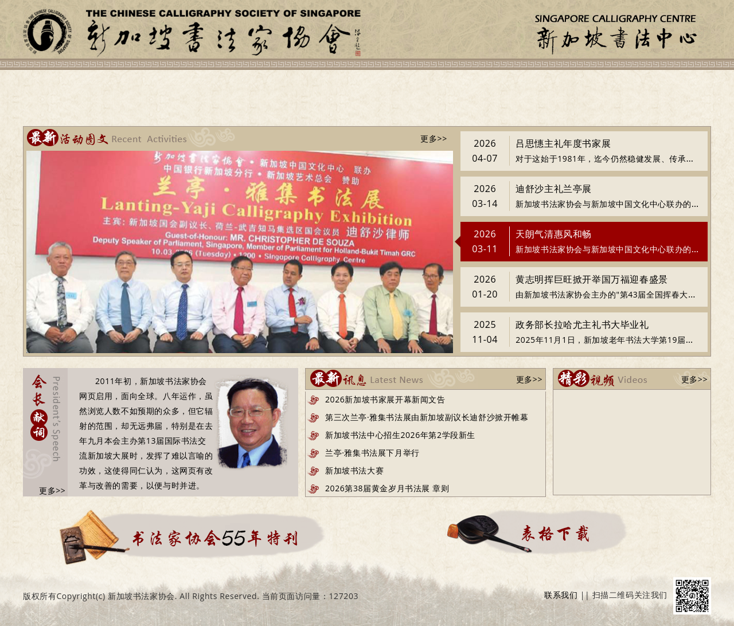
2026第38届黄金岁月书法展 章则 (387, 488)
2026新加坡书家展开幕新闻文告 (385, 399)
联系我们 (560, 594)
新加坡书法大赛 (354, 470)
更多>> (433, 138)
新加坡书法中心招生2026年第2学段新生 (400, 434)
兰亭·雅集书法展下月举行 (372, 452)
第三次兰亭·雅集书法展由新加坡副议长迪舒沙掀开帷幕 (427, 417)
